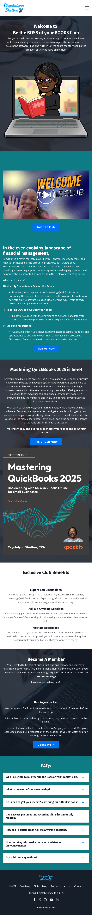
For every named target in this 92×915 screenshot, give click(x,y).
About (67, 886)
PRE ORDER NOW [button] (46, 441)
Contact (78, 886)
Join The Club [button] (46, 227)
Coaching (25, 886)
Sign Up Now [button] (46, 348)
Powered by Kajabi (46, 907)
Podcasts (56, 886)
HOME (13, 886)
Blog (44, 886)
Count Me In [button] (46, 744)
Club (36, 886)
